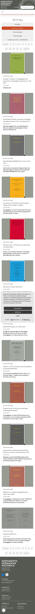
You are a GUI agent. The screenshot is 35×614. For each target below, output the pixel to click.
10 (6, 49)
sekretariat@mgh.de (7, 582)
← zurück (5, 44)
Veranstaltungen (17, 32)
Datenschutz (21, 608)
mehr (18, 316)
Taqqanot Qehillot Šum (9, 534)
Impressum (21, 606)
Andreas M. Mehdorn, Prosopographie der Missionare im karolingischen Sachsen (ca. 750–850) (17, 81)
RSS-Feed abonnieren (7, 608)
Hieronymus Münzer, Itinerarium (12, 287)
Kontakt (4, 609)
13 (17, 49)
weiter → (26, 49)
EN (14, 7)
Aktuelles (17, 24)
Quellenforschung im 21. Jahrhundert (14, 327)
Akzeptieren (18, 308)
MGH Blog (4, 606)
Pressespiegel (17, 36)
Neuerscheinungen (17, 28)
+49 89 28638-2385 (9, 580)
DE (17, 7)
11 (10, 49)
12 (14, 49)
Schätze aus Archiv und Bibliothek (18, 40)
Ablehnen (18, 312)
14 (21, 49)
